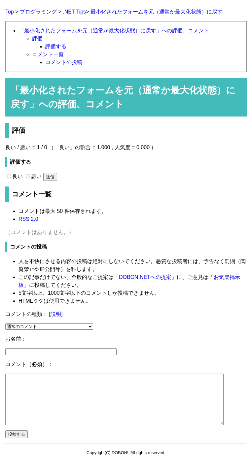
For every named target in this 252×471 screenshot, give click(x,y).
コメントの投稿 (63, 62)
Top (9, 12)
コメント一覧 (48, 54)
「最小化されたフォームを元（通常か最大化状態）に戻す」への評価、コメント (114, 30)
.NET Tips (74, 12)
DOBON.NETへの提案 (145, 277)
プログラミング (38, 12)
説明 (56, 314)
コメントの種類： (26, 314)
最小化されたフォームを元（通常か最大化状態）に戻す (156, 12)
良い (15, 176)
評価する (55, 46)
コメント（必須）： (29, 364)
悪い (34, 176)
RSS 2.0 (28, 219)
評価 (37, 38)
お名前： (15, 339)
